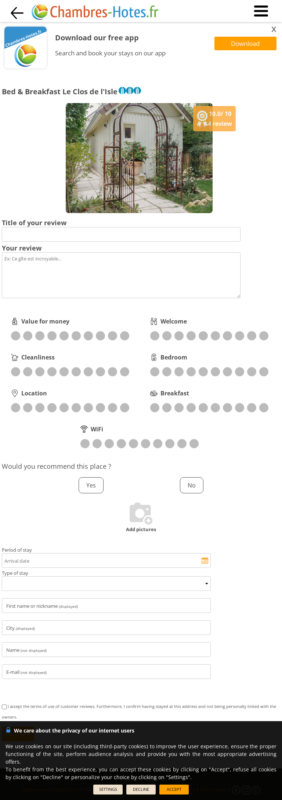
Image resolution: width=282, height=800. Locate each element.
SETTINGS (108, 789)
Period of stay (17, 550)
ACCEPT (174, 789)
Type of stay (15, 573)
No (192, 485)
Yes (91, 485)
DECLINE (141, 789)
